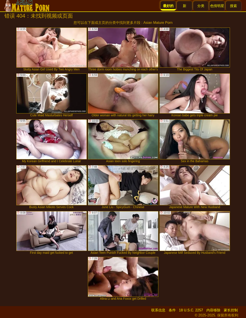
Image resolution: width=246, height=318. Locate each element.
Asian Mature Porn (158, 22)
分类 (200, 6)
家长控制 (231, 310)
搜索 (233, 6)
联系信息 (158, 310)
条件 (172, 310)
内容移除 (213, 310)
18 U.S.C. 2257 (191, 310)
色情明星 (217, 6)
